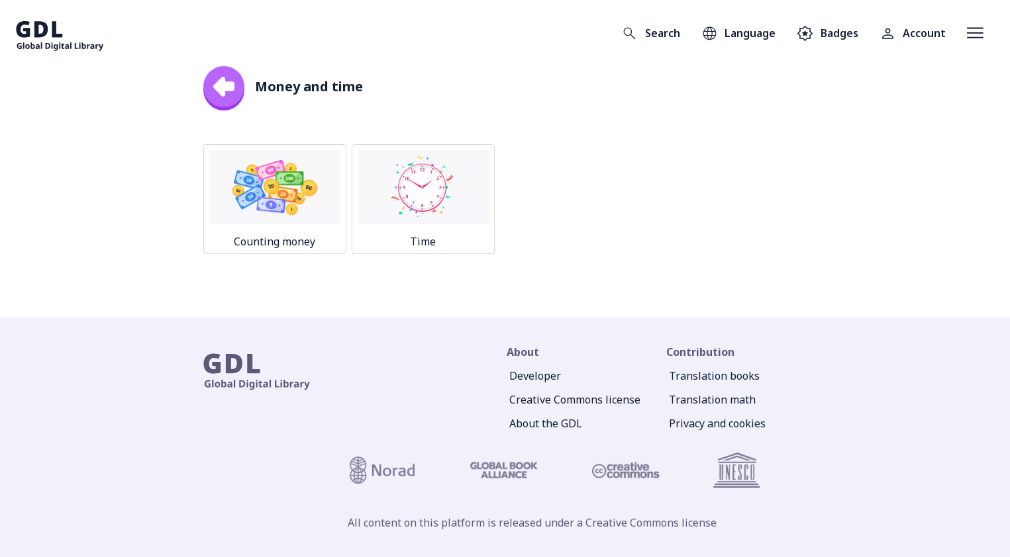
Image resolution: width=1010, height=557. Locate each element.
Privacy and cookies (717, 423)
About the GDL (545, 423)
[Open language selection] (738, 33)
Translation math (712, 399)
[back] (223, 86)
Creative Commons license (574, 399)
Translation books (714, 375)
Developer (535, 375)
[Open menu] (975, 33)
